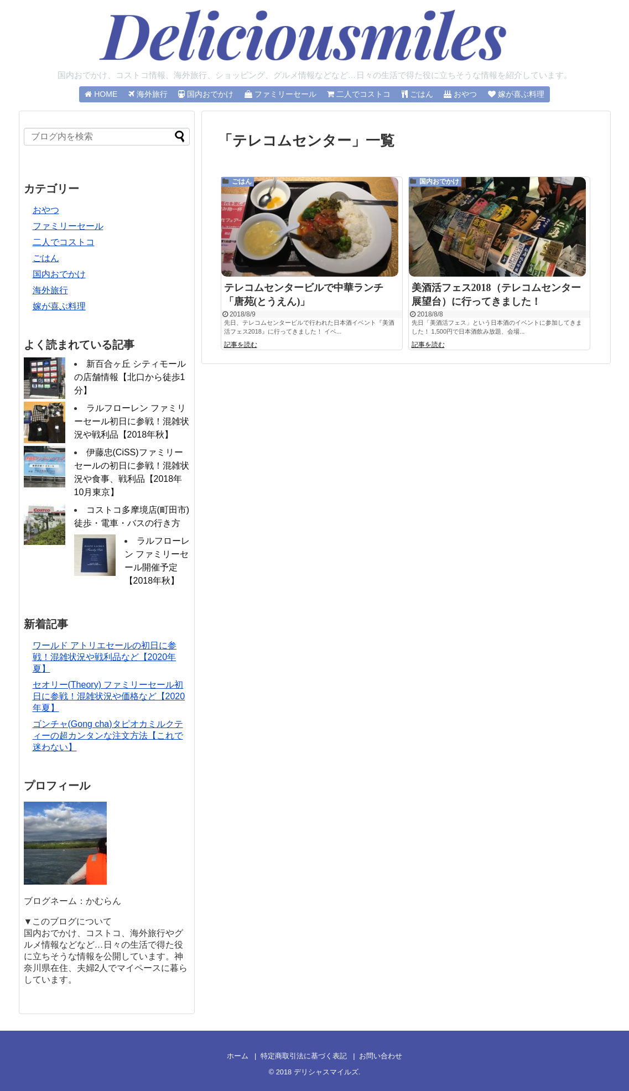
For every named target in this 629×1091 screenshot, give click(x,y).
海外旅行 (50, 290)
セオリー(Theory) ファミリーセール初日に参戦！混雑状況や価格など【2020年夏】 (109, 696)
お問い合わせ (380, 1056)
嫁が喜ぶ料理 (59, 306)
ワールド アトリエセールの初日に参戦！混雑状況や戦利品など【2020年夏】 (104, 657)
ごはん (242, 181)
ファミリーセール (68, 226)
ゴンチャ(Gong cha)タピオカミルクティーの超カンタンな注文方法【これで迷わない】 (108, 735)
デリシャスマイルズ (326, 1072)
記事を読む (240, 347)
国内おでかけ (439, 181)
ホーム (237, 1056)
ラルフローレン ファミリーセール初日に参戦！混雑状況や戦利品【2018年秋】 (131, 421)
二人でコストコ (64, 242)
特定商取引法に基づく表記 (304, 1056)
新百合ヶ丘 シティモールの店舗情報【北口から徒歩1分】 (130, 377)
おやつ (46, 210)
